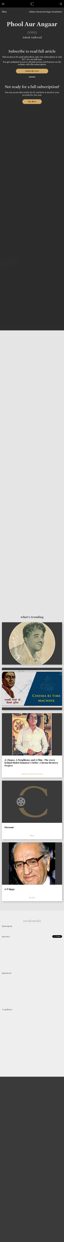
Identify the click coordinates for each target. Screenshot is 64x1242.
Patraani (9, 827)
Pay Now (32, 101)
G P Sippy (10, 889)
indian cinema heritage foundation (45, 11)
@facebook (6, 973)
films (4, 11)
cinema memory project (32, 774)
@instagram (7, 926)
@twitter (6, 936)
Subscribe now (32, 71)
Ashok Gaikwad (31, 37)
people (32, 897)
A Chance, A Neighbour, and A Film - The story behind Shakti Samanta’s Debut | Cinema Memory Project (31, 763)
